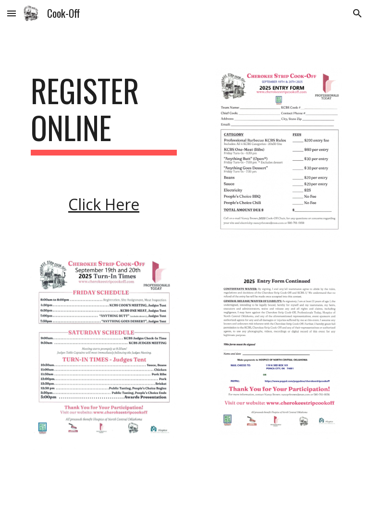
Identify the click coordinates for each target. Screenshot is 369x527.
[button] (11, 13)
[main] (103, 113)
